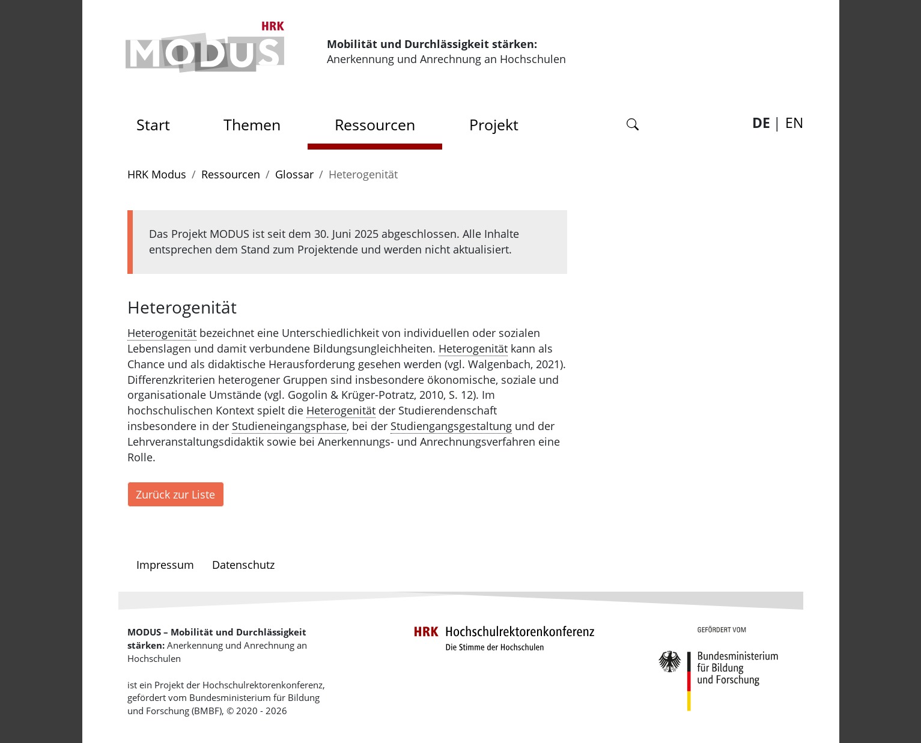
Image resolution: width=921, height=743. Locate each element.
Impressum (165, 564)
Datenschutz (243, 564)
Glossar (294, 174)
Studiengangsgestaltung (451, 426)
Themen (252, 124)
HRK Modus (156, 174)
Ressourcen (375, 124)
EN (794, 123)
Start (157, 121)
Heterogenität (161, 333)
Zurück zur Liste (175, 494)
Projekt (493, 124)
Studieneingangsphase (289, 426)
